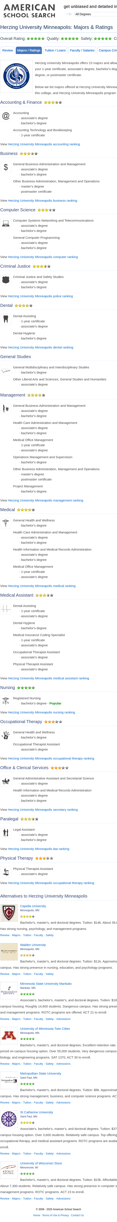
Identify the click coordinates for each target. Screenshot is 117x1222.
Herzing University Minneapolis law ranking (38, 849)
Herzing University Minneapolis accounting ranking (44, 144)
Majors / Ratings (28, 50)
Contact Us (77, 1215)
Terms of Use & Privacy (55, 1215)
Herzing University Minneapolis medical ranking (41, 586)
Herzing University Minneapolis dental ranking (40, 347)
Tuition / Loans (55, 50)
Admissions (63, 1019)
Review (7, 50)
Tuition (27, 935)
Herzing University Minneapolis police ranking (40, 296)
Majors (16, 935)
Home (36, 1215)
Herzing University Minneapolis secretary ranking (43, 809)
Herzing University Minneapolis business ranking (42, 200)
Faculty (38, 935)
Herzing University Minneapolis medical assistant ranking (48, 678)
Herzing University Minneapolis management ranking (45, 500)
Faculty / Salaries (82, 50)
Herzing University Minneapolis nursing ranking (41, 712)
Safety (50, 935)
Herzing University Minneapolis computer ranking (43, 257)
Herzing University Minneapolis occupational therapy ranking (51, 758)
